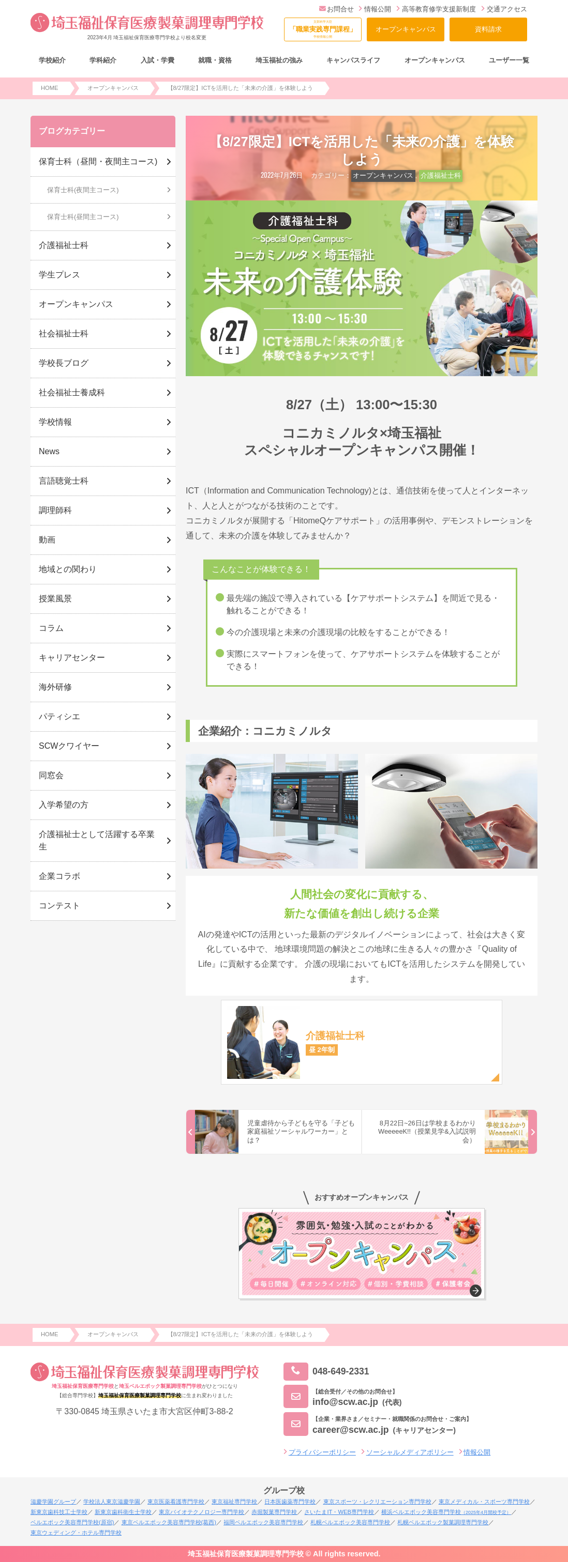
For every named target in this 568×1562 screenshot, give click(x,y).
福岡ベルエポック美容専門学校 (263, 1522)
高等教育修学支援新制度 (436, 9)
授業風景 (55, 598)
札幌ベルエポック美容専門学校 (350, 1522)
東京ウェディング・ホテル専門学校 (76, 1532)
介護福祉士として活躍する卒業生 (97, 840)
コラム (51, 628)
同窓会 (51, 775)
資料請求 (488, 29)
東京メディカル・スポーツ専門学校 (484, 1501)
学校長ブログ (63, 363)
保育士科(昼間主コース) (83, 217)
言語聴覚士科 (63, 480)
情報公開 (374, 9)
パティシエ (59, 716)
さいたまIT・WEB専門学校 (338, 1512)
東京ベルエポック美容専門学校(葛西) (169, 1522)
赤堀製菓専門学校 (274, 1512)
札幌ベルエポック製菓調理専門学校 (442, 1522)
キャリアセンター (72, 657)
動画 (47, 539)
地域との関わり (68, 569)
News (49, 451)
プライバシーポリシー (322, 1452)
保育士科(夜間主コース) (83, 190)
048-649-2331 (326, 1372)
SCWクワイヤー (69, 745)
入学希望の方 (63, 804)
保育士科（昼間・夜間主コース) (98, 161)
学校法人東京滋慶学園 (111, 1501)
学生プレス (59, 274)
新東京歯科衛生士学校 (123, 1512)
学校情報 (55, 421)
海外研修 (55, 687)
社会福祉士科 (63, 333)
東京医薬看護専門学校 (175, 1501)
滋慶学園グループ (53, 1501)
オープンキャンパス (406, 29)
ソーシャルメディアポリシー (410, 1452)
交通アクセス (504, 9)
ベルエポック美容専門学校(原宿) (72, 1522)
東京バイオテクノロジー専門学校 (201, 1512)
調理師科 (55, 510)
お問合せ (336, 9)
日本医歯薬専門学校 (290, 1501)
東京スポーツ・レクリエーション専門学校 (377, 1501)
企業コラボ (59, 876)
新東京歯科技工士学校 (59, 1512)
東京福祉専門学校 (234, 1501)
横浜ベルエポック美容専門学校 (446, 1512)
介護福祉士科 (441, 175)
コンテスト (59, 905)
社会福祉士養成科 (72, 392)
